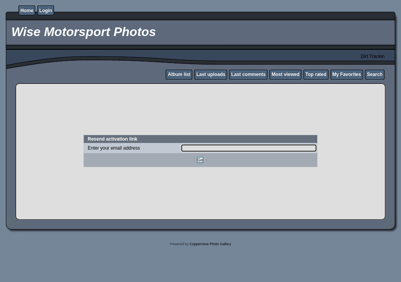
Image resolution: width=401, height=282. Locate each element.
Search (375, 74)
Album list (179, 74)
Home (26, 10)
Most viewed (285, 74)
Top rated (316, 74)
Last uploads (210, 74)
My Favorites (346, 74)
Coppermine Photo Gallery (210, 244)
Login (45, 10)
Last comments (248, 74)
